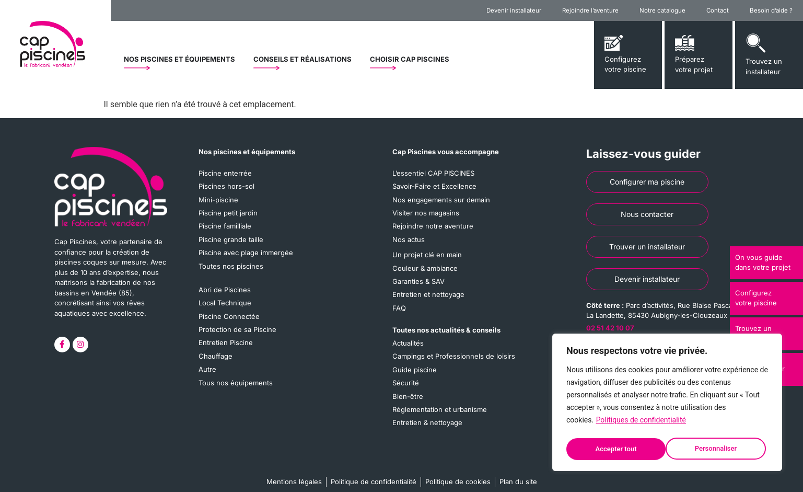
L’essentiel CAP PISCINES (433, 172)
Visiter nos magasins (425, 209)
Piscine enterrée (225, 172)
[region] (667, 404)
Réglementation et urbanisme (439, 393)
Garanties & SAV (418, 273)
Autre (207, 355)
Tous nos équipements (236, 367)
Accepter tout (719, 449)
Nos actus (408, 234)
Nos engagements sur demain (441, 197)
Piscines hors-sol (226, 184)
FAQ (399, 297)
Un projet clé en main (427, 248)
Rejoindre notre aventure (432, 222)
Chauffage (215, 342)
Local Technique (225, 293)
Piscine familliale (225, 222)
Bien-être (407, 380)
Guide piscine (414, 356)
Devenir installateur (513, 10)
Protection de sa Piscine (237, 318)
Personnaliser (615, 449)
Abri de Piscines (225, 281)
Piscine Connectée (229, 306)
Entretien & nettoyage (427, 405)
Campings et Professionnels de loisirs (453, 344)
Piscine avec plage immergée (246, 246)
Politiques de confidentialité (641, 423)
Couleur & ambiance (425, 260)
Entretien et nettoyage (428, 285)
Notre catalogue (662, 10)
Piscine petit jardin (228, 209)
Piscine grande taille (231, 234)
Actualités (408, 331)
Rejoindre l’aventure (590, 10)
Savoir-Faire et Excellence (434, 184)
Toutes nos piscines (231, 258)
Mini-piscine (218, 197)
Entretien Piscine (226, 330)
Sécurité (405, 368)
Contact (717, 10)
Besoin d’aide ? (771, 10)
